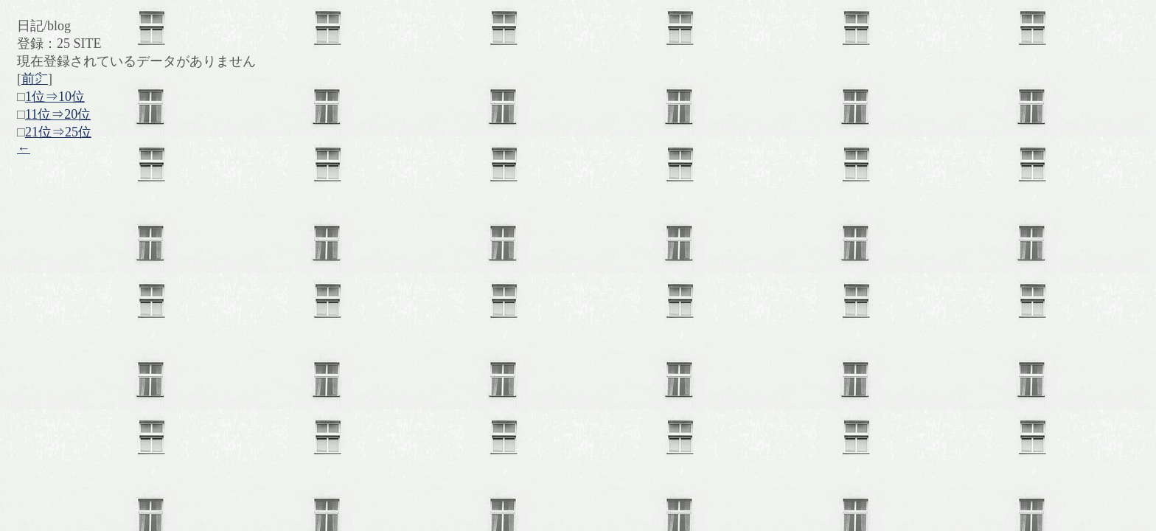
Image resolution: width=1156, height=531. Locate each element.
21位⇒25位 (58, 132)
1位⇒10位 (55, 96)
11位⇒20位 (58, 114)
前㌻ (34, 79)
